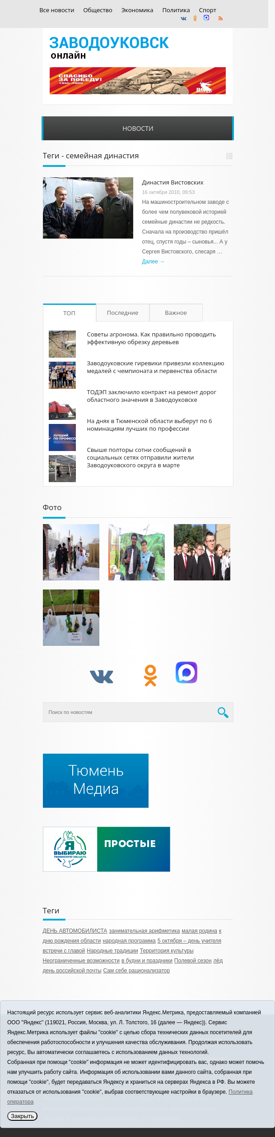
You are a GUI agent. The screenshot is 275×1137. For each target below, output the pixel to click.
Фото (52, 507)
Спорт (207, 10)
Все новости (56, 10)
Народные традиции (112, 951)
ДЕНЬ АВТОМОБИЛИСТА (75, 931)
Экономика (137, 10)
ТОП (69, 313)
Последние (123, 312)
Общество (97, 10)
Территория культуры (167, 951)
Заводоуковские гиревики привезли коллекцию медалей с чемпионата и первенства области (155, 367)
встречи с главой (64, 951)
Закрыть (22, 1116)
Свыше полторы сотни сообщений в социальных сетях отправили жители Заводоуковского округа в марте (140, 457)
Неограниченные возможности (81, 960)
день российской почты (72, 970)
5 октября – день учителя (189, 941)
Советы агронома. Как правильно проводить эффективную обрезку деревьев (151, 338)
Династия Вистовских (173, 182)
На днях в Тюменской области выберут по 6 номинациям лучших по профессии (149, 425)
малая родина (199, 931)
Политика (176, 10)
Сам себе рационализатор (136, 970)
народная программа (129, 941)
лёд (218, 960)
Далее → (153, 261)
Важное (176, 312)
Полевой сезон (193, 960)
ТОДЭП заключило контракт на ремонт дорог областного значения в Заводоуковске (152, 396)
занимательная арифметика (144, 931)
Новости (137, 128)
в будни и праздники (146, 960)
